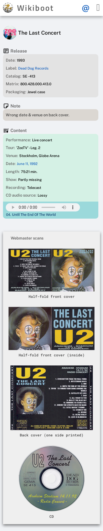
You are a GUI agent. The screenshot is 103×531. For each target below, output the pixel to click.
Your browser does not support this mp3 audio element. (43, 207)
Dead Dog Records (33, 68)
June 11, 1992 (27, 164)
